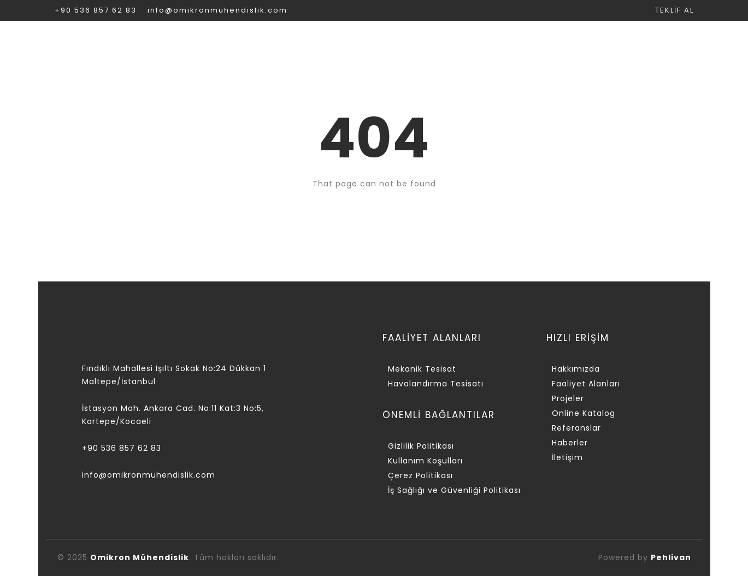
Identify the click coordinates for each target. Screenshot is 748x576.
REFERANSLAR (592, 41)
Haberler (570, 442)
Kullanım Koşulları (425, 460)
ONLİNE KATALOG (488, 41)
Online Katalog (583, 413)
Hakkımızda (576, 368)
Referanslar (576, 427)
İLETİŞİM (673, 41)
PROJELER (394, 41)
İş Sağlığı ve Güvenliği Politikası (454, 490)
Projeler (568, 398)
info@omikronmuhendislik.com (217, 10)
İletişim (567, 457)
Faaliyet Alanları (586, 383)
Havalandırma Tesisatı (436, 383)
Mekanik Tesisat (422, 368)
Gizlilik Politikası (421, 445)
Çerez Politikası (420, 475)
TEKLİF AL (674, 10)
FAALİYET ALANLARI (292, 41)
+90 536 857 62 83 (96, 10)
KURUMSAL (189, 41)
